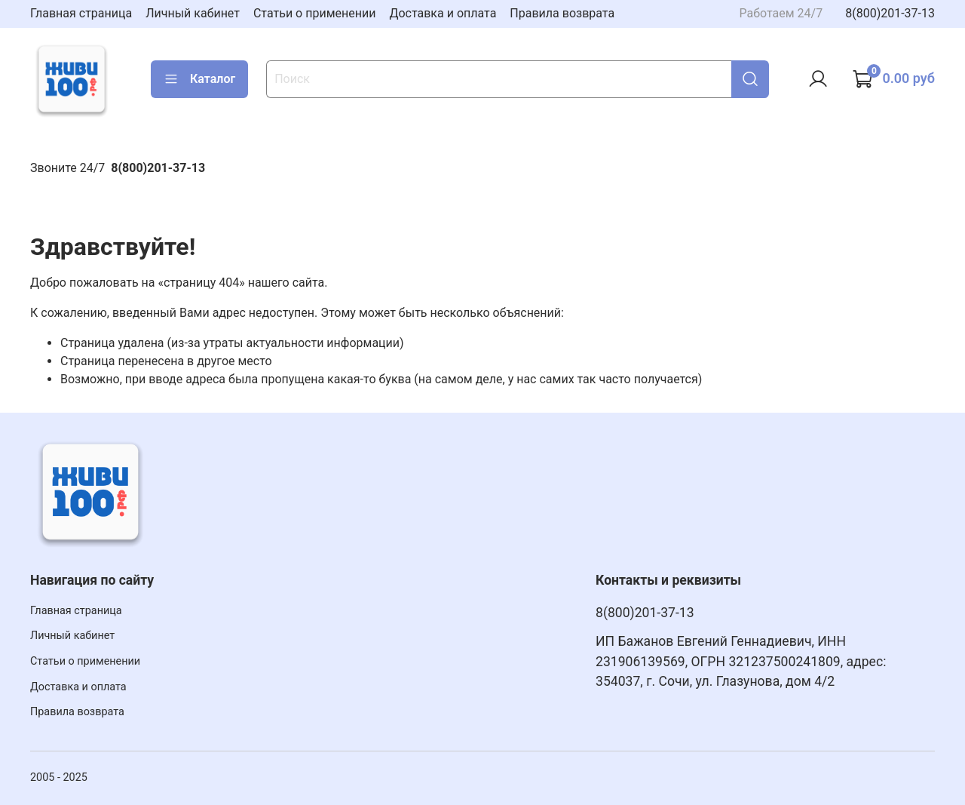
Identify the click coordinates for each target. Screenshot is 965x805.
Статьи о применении (314, 13)
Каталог (199, 79)
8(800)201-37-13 (890, 13)
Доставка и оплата (442, 13)
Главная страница (81, 13)
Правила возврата (562, 13)
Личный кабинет (193, 13)
